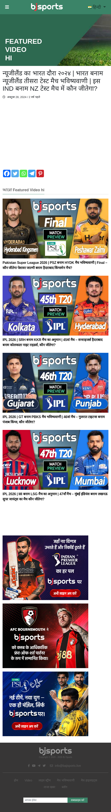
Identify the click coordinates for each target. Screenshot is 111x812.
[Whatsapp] (23, 173)
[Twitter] (15, 173)
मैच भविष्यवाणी (66, 780)
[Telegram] (32, 173)
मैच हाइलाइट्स (89, 780)
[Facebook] (6, 173)
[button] (7, 7)
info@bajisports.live (65, 765)
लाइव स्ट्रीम (45, 780)
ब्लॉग (64, 787)
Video (28, 780)
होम (16, 780)
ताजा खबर (50, 787)
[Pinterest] (40, 173)
